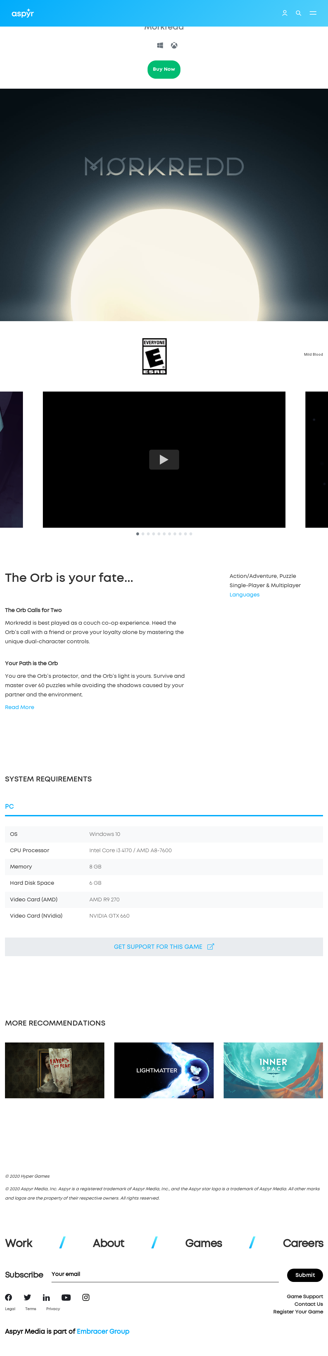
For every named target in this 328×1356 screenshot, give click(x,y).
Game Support (305, 1296)
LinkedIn (46, 1297)
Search (298, 13)
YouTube (66, 1297)
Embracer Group (103, 1332)
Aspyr (23, 13)
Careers (303, 1244)
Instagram (85, 1297)
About (108, 1244)
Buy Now (164, 69)
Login (284, 14)
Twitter (27, 1297)
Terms (30, 1309)
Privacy (53, 1309)
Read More (19, 707)
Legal (10, 1309)
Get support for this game (164, 947)
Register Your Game (298, 1312)
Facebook (8, 1297)
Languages (245, 594)
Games (203, 1244)
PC (9, 807)
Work (18, 1244)
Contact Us (308, 1304)
